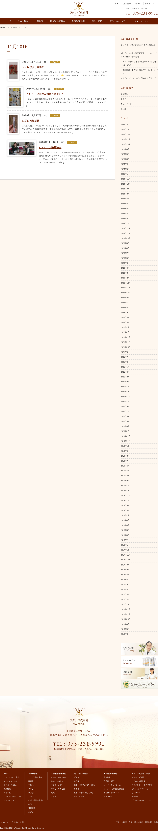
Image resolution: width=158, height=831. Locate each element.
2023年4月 (125, 268)
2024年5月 (125, 204)
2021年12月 (126, 337)
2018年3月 (125, 535)
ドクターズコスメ (140, 21)
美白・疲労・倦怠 (81, 774)
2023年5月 (125, 263)
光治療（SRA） (110, 781)
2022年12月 (126, 283)
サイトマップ (150, 4)
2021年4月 (125, 372)
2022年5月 (125, 312)
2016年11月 (126, 614)
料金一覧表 (97, 21)
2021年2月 (125, 382)
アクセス (138, 4)
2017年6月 (125, 580)
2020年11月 (126, 397)
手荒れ (30, 785)
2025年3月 (125, 169)
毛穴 (53, 793)
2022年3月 (125, 322)
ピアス (76, 777)
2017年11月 (126, 555)
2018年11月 (126, 495)
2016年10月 (126, 619)
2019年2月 (125, 481)
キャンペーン (126, 104)
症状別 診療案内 (57, 21)
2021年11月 (126, 342)
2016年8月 (125, 629)
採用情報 (127, 4)
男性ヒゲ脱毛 (79, 796)
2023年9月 (125, 243)
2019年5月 (125, 471)
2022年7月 (125, 303)
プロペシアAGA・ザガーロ (142, 800)
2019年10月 (126, 446)
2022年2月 (125, 327)
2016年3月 (125, 634)
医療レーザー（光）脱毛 (83, 793)
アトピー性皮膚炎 (35, 777)
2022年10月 (126, 293)
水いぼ (30, 793)
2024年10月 (126, 184)
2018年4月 (125, 530)
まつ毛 (76, 789)
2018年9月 (125, 505)
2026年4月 (125, 124)
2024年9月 (125, 189)
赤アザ (30, 812)
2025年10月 (126, 144)
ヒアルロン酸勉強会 (50, 147)
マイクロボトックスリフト (142, 785)
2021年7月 (125, 357)
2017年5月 (125, 584)
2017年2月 (125, 599)
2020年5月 (125, 421)
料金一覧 (7, 793)
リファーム (136, 793)
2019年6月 (125, 466)
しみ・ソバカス (57, 781)
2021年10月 (126, 347)
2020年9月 (125, 406)
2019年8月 (125, 456)
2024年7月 (125, 199)
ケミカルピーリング (111, 793)
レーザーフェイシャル (112, 785)
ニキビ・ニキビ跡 (58, 789)
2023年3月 (125, 273)
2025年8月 (125, 154)
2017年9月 (125, 565)
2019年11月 (126, 441)
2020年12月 (126, 392)
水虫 (30, 804)
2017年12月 (126, 550)
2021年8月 (125, 352)
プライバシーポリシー (12, 796)
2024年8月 (125, 194)
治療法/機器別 (78, 21)
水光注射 (107, 777)
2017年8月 (125, 570)
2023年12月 (126, 228)
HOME (3, 27)
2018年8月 (125, 510)
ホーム (117, 4)
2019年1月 (125, 486)
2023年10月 (126, 238)
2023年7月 (125, 253)
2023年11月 (126, 233)
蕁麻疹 (30, 781)
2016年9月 (125, 624)
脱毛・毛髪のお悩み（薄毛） (85, 785)
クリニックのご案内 (19, 21)
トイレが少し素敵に (33, 67)
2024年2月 (125, 218)
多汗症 (76, 781)
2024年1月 (125, 223)
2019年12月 (126, 436)
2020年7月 (125, 411)
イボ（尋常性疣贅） (36, 800)
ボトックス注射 (138, 777)
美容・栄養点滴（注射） (141, 774)
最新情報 (124, 94)
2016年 (14, 27)
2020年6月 (125, 416)
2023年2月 (125, 278)
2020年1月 (125, 431)
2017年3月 (125, 594)
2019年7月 (125, 461)
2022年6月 (125, 308)
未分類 (123, 109)
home (6, 774)
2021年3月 (125, 377)
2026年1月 (125, 129)
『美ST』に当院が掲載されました (45, 94)
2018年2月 (125, 540)
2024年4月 (125, 209)
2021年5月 (125, 367)
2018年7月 (125, 515)
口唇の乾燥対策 (31, 121)
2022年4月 (125, 317)
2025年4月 (125, 164)
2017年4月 (125, 589)
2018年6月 (125, 520)
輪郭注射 (135, 796)
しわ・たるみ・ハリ (59, 777)
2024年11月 (126, 179)
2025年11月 (126, 139)
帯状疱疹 (31, 808)
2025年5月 (125, 159)
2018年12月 (126, 491)
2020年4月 (125, 426)
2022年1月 (125, 332)
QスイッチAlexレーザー (141, 789)
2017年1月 (125, 604)
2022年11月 (126, 288)
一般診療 (39, 21)
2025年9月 (125, 149)
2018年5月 (125, 525)
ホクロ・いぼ (56, 785)
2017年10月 (126, 560)
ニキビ (30, 789)
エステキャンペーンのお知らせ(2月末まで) (139, 78)
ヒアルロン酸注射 (139, 781)
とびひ (30, 796)
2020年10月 (126, 401)
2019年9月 (125, 451)
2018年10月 (126, 500)
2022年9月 (125, 298)
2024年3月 (125, 213)
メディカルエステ (117, 21)
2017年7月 (125, 575)
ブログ (123, 99)
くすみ (53, 796)
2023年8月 (125, 248)
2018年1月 (125, 545)
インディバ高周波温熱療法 (114, 789)
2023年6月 (125, 258)
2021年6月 (125, 362)
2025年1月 (125, 174)
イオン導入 (108, 796)
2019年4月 (125, 476)
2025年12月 (126, 134)
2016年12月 (126, 609)
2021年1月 (125, 387)
